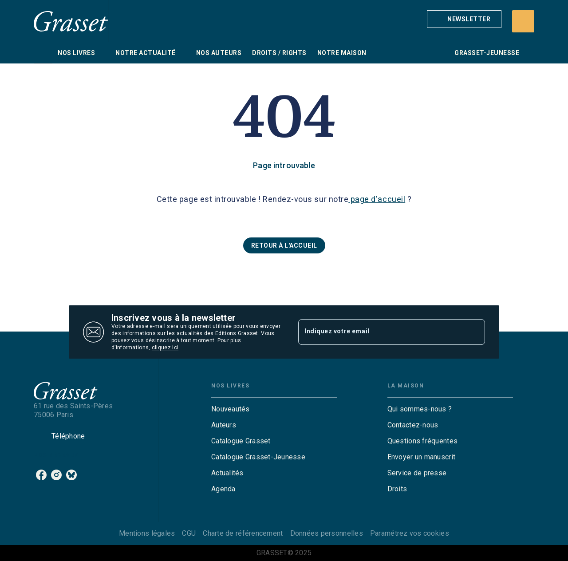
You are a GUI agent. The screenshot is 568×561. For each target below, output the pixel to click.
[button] (464, 19)
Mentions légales (147, 533)
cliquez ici (165, 347)
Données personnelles (326, 533)
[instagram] (56, 474)
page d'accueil (376, 199)
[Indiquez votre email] (380, 332)
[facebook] (41, 474)
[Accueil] (71, 21)
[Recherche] (523, 21)
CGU (189, 533)
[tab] (43, 52)
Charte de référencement (243, 533)
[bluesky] (71, 474)
